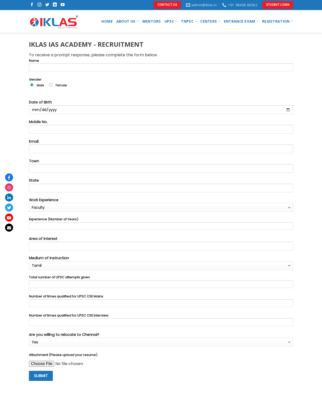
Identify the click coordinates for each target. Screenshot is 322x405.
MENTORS (151, 21)
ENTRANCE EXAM (241, 21)
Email (161, 148)
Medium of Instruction (161, 263)
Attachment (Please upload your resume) (63, 354)
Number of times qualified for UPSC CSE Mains (161, 302)
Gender (161, 84)
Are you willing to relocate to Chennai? (161, 339)
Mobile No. (161, 128)
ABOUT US (127, 21)
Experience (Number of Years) (161, 225)
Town (161, 167)
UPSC (171, 21)
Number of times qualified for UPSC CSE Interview (161, 321)
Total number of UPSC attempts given (161, 283)
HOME (107, 21)
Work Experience (161, 204)
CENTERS (210, 21)
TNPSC (189, 21)
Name (161, 66)
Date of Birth (161, 109)
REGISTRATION (277, 21)
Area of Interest (161, 245)
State (161, 187)
